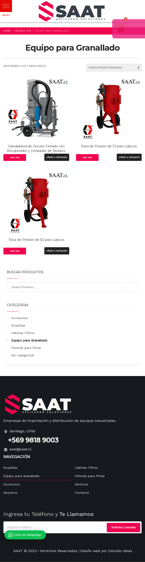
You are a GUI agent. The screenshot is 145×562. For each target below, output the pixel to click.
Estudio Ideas (120, 551)
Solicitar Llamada (123, 527)
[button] (6, 6)
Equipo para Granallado (29, 340)
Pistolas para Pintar (26, 348)
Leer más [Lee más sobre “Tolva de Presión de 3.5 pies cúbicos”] (87, 157)
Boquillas (18, 325)
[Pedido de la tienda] (114, 67)
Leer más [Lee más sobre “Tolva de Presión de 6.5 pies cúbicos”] (15, 251)
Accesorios (19, 318)
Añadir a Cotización (56, 157)
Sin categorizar (22, 355)
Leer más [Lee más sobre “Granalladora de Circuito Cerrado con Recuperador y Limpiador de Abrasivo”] (15, 157)
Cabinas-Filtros (22, 333)
